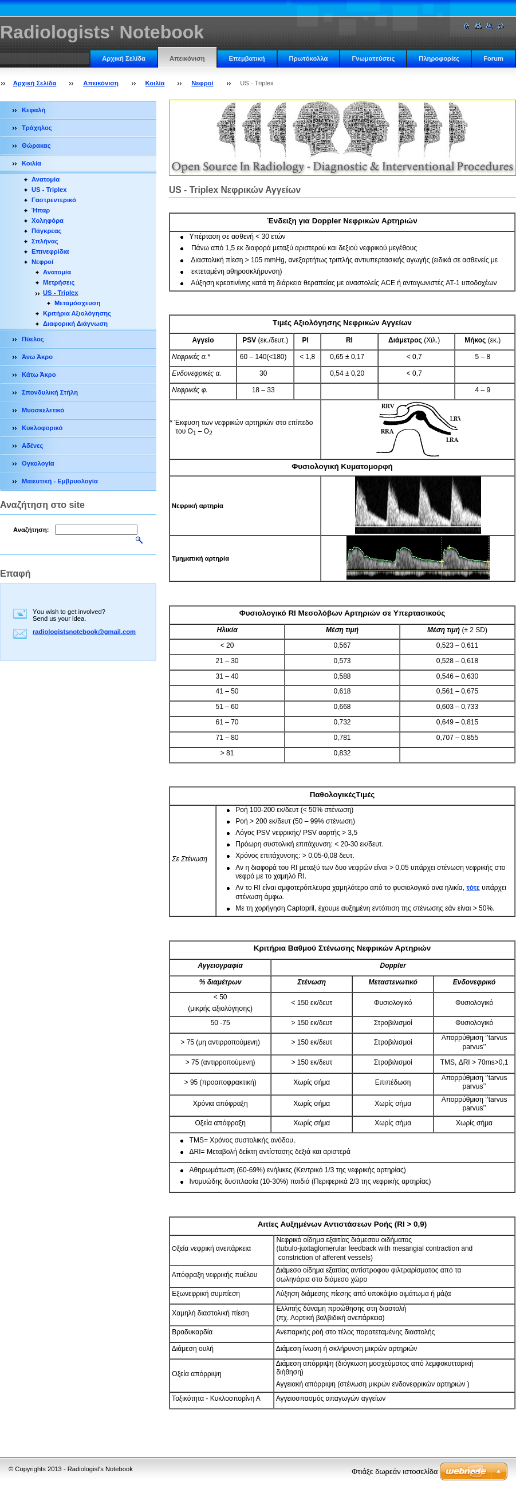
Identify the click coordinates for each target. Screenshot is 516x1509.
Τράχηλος (37, 127)
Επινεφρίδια (50, 251)
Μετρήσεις (58, 282)
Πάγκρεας (46, 230)
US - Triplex (49, 189)
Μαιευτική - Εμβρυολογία (60, 481)
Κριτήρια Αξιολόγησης (77, 313)
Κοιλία (155, 83)
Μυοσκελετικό (43, 410)
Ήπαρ (40, 210)
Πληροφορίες (439, 58)
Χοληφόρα (47, 220)
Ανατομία (45, 179)
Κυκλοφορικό (42, 427)
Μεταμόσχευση (77, 303)
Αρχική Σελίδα (123, 58)
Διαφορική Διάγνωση (75, 323)
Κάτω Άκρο (39, 374)
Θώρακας (36, 145)
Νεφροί (202, 83)
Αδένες (32, 445)
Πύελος (33, 339)
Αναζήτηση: (31, 529)
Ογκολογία (38, 463)
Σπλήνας (44, 241)
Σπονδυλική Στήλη (50, 392)
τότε (472, 888)
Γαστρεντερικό (53, 199)
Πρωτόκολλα (308, 58)
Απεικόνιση (187, 58)
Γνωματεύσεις (373, 58)
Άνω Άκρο (37, 356)
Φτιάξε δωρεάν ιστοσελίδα (395, 1471)
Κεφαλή (33, 110)
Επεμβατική (247, 58)
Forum (493, 58)
